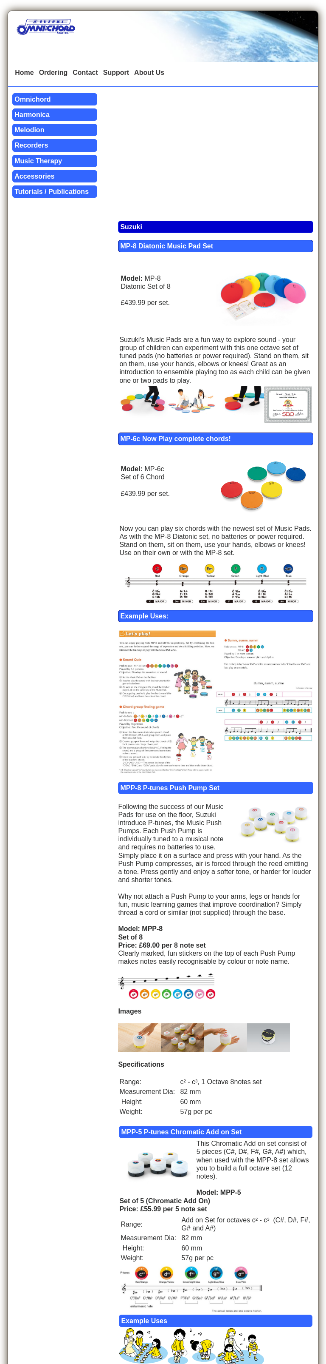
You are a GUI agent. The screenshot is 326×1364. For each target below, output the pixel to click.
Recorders (31, 145)
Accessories (34, 176)
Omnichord (32, 99)
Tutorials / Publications (51, 191)
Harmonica (32, 114)
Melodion (29, 130)
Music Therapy (38, 161)
